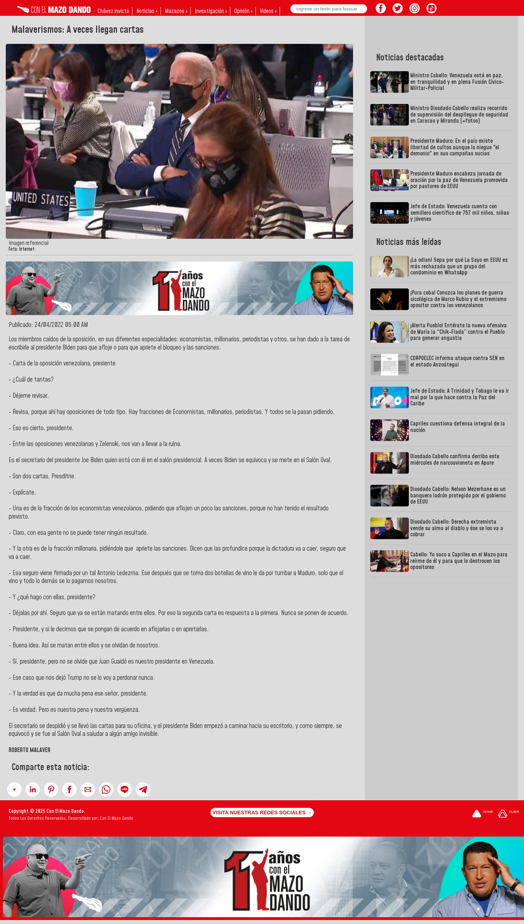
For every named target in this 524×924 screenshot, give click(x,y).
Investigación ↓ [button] (211, 11)
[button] (14, 789)
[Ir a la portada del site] (482, 814)
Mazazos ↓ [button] (176, 11)
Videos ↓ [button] (268, 11)
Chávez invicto (113, 11)
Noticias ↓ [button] (147, 11)
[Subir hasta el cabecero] (508, 814)
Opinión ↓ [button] (243, 11)
